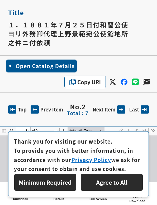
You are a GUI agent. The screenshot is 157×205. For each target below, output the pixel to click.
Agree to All (111, 182)
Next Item (109, 109)
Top (17, 109)
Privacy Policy (91, 160)
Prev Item (47, 109)
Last (139, 109)
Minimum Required (45, 182)
